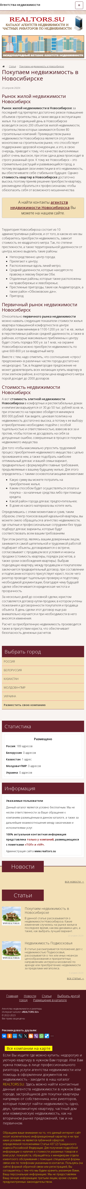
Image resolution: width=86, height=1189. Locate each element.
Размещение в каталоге (50, 1000)
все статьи (74, 978)
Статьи (47, 996)
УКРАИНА (10, 696)
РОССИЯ (9, 661)
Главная (12, 996)
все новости (73, 881)
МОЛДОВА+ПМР (14, 687)
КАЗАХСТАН (11, 679)
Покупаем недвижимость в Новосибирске (41, 66)
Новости (30, 996)
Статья (12, 66)
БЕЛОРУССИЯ (13, 670)
